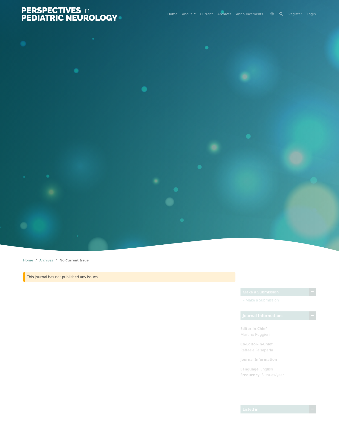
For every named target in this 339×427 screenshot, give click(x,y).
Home (172, 13)
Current (206, 13)
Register (295, 13)
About (187, 13)
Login (311, 13)
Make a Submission (262, 303)
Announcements (249, 13)
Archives (224, 13)
